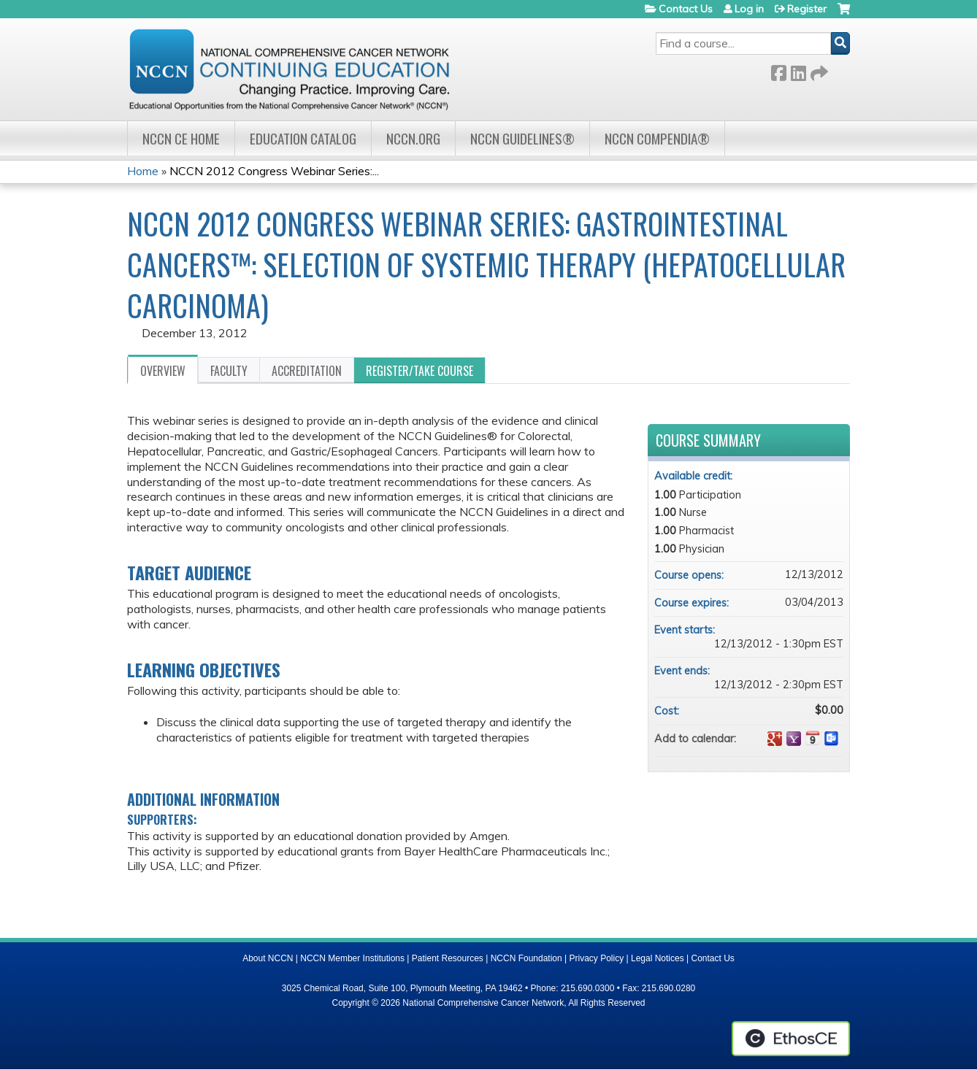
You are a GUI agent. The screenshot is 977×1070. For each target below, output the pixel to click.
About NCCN (267, 958)
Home (142, 170)
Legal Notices (657, 958)
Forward (818, 70)
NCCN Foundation (526, 958)
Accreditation (307, 371)
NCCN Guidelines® (522, 138)
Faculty (229, 371)
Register (807, 9)
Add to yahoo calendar (793, 738)
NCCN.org (413, 138)
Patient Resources (447, 958)
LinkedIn (798, 70)
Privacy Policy (597, 958)
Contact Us (686, 9)
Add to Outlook (831, 738)
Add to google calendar (774, 738)
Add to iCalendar (812, 738)
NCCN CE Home (181, 138)
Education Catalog (303, 138)
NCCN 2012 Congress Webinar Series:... (274, 170)
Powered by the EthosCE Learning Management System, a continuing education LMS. (791, 1038)
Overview (162, 371)
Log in (749, 9)
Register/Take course (419, 371)
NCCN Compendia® (657, 138)
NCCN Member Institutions (352, 958)
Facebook (778, 70)
